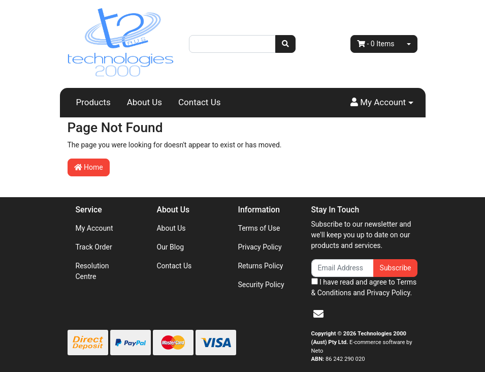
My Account (94, 228)
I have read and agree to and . (364, 287)
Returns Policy (260, 266)
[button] (381, 102)
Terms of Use (259, 228)
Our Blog (170, 247)
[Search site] (285, 44)
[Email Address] (342, 268)
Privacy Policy (259, 247)
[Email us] (318, 314)
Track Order (94, 247)
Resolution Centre (92, 271)
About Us (144, 102)
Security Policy (261, 285)
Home (88, 167)
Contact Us (199, 102)
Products (93, 102)
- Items (376, 44)
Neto (317, 351)
